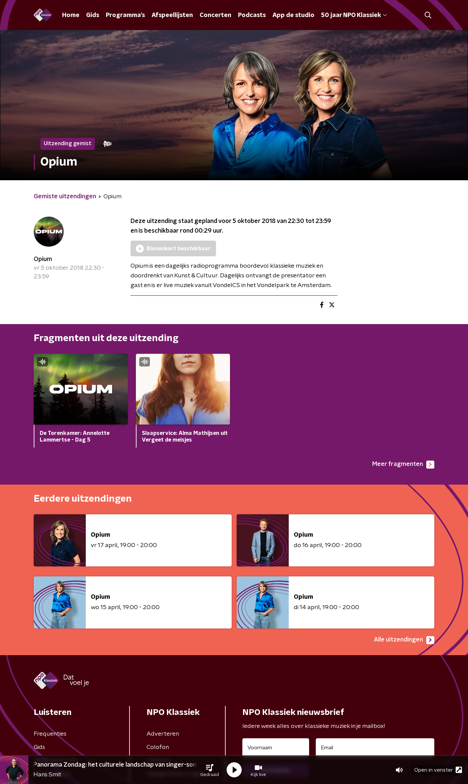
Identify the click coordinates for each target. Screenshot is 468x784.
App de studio (293, 15)
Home (70, 15)
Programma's (125, 15)
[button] (209, 770)
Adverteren (163, 734)
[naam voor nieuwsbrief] (275, 747)
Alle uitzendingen (404, 640)
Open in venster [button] (438, 770)
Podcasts (252, 15)
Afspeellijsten (172, 15)
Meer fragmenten (403, 465)
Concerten (215, 15)
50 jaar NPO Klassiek (354, 15)
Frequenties (50, 734)
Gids (92, 15)
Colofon (158, 747)
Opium (43, 259)
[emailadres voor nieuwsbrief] (375, 747)
